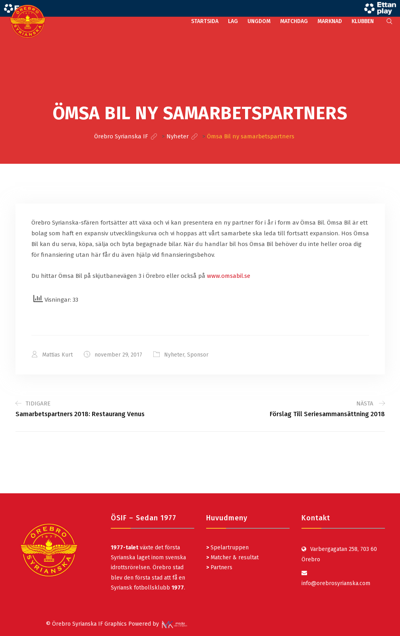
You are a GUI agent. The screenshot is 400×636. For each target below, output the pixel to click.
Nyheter (174, 354)
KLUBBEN (363, 21)
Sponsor (198, 354)
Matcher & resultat (232, 557)
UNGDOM (259, 21)
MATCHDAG (294, 21)
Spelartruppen (229, 547)
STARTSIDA (204, 21)
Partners (219, 567)
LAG (233, 21)
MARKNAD (329, 21)
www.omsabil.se (228, 275)
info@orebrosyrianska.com (335, 583)
